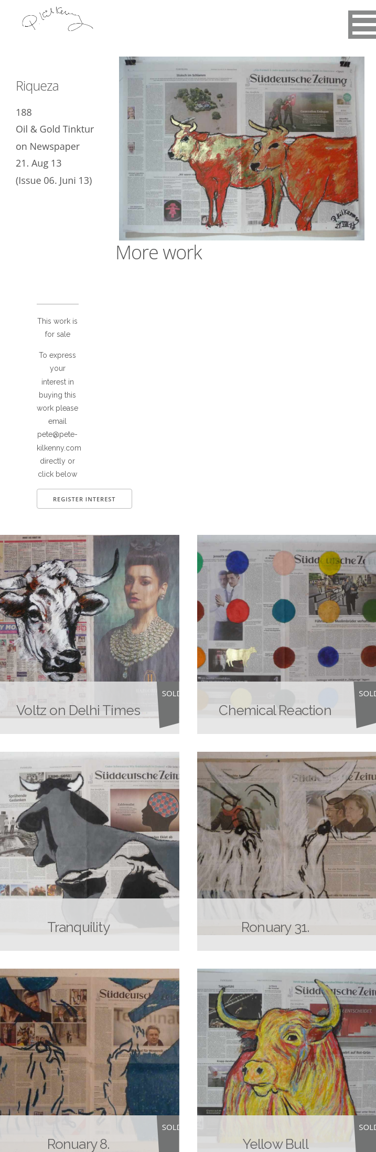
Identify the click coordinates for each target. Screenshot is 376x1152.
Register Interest (84, 499)
